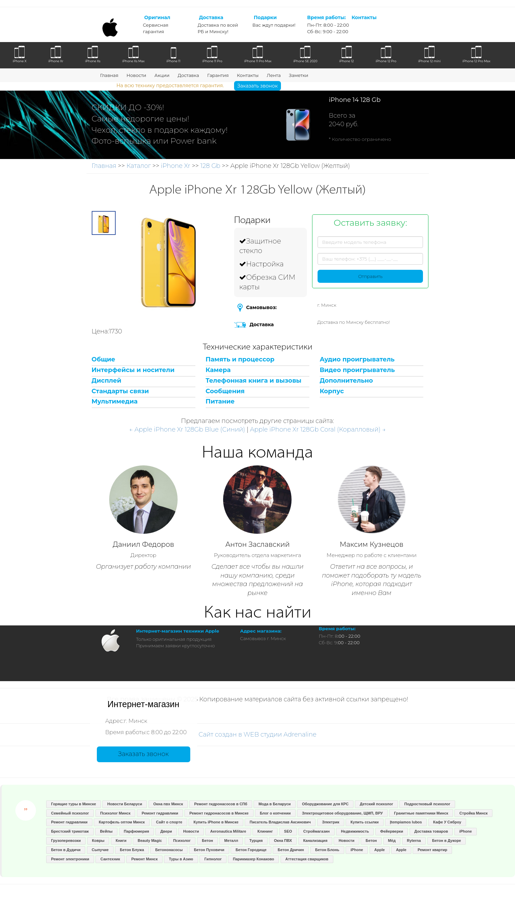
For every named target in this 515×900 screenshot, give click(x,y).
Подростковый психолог (427, 804)
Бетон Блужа (132, 850)
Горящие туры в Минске (73, 804)
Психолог (182, 840)
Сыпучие (100, 850)
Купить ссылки (364, 822)
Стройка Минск (474, 813)
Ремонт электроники (70, 859)
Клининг (265, 831)
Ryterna (414, 840)
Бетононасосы (169, 850)
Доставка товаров (431, 831)
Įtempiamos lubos (406, 822)
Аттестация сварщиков (307, 859)
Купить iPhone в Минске (216, 822)
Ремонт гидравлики (160, 813)
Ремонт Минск (144, 859)
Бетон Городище (250, 850)
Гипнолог (213, 859)
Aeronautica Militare (228, 831)
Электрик (330, 822)
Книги (121, 840)
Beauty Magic (150, 840)
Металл (231, 840)
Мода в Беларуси (274, 804)
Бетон (207, 840)
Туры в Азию (181, 859)
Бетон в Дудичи (65, 850)
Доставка (188, 75)
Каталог (138, 166)
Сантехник (110, 859)
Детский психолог (376, 804)
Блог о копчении (275, 813)
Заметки (298, 75)
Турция (256, 840)
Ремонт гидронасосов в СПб (220, 804)
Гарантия (218, 75)
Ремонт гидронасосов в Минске (218, 813)
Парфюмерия (136, 831)
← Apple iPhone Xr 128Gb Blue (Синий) (187, 429)
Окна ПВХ (283, 840)
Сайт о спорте (169, 822)
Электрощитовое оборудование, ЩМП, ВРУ (342, 813)
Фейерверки (391, 831)
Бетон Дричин (291, 850)
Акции (161, 75)
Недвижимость (355, 831)
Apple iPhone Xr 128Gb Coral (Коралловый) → (318, 429)
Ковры (98, 840)
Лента (274, 75)
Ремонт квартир (433, 850)
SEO (288, 831)
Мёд (392, 840)
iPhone (465, 831)
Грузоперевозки (66, 840)
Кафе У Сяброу (447, 822)
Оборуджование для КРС (325, 804)
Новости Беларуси (124, 804)
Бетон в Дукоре (446, 840)
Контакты (247, 75)
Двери (166, 831)
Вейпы (106, 831)
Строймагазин (316, 831)
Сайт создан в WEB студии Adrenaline (257, 734)
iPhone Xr (175, 166)
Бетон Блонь (327, 850)
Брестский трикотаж (70, 831)
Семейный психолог (70, 813)
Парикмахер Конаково (253, 859)
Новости (136, 75)
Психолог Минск (115, 813)
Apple (379, 850)
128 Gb (210, 166)
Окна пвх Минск (168, 804)
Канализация (315, 840)
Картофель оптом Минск (122, 822)
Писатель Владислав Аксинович (280, 822)
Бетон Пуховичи (209, 850)
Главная (109, 75)
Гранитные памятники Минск (421, 813)
